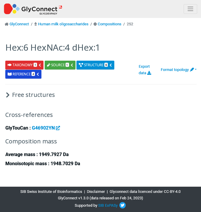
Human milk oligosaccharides (63, 24)
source (60, 64)
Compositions (110, 24)
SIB (101, 205)
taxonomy (24, 64)
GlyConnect (19, 24)
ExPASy (111, 205)
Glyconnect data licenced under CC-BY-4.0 (145, 191)
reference (23, 74)
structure (95, 64)
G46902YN (46, 128)
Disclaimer (96, 191)
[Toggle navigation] (190, 9)
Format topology (177, 69)
